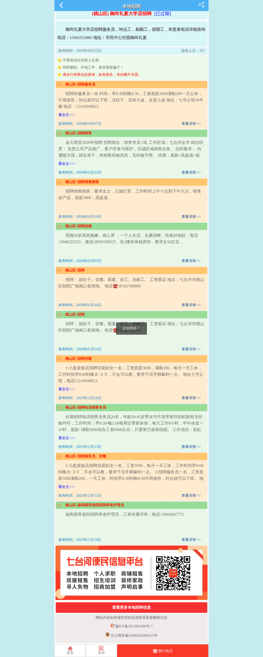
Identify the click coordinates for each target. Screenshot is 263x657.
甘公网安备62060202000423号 (133, 635)
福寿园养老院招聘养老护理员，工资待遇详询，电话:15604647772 (124, 514)
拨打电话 (163, 651)
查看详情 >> (191, 124)
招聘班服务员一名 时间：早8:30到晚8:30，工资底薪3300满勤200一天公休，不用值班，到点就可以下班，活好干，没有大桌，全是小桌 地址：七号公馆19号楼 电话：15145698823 (130, 100)
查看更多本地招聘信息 (131, 607)
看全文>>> (66, 115)
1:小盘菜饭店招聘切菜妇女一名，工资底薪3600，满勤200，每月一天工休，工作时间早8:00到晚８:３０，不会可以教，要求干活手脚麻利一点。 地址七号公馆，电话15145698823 (130, 374)
